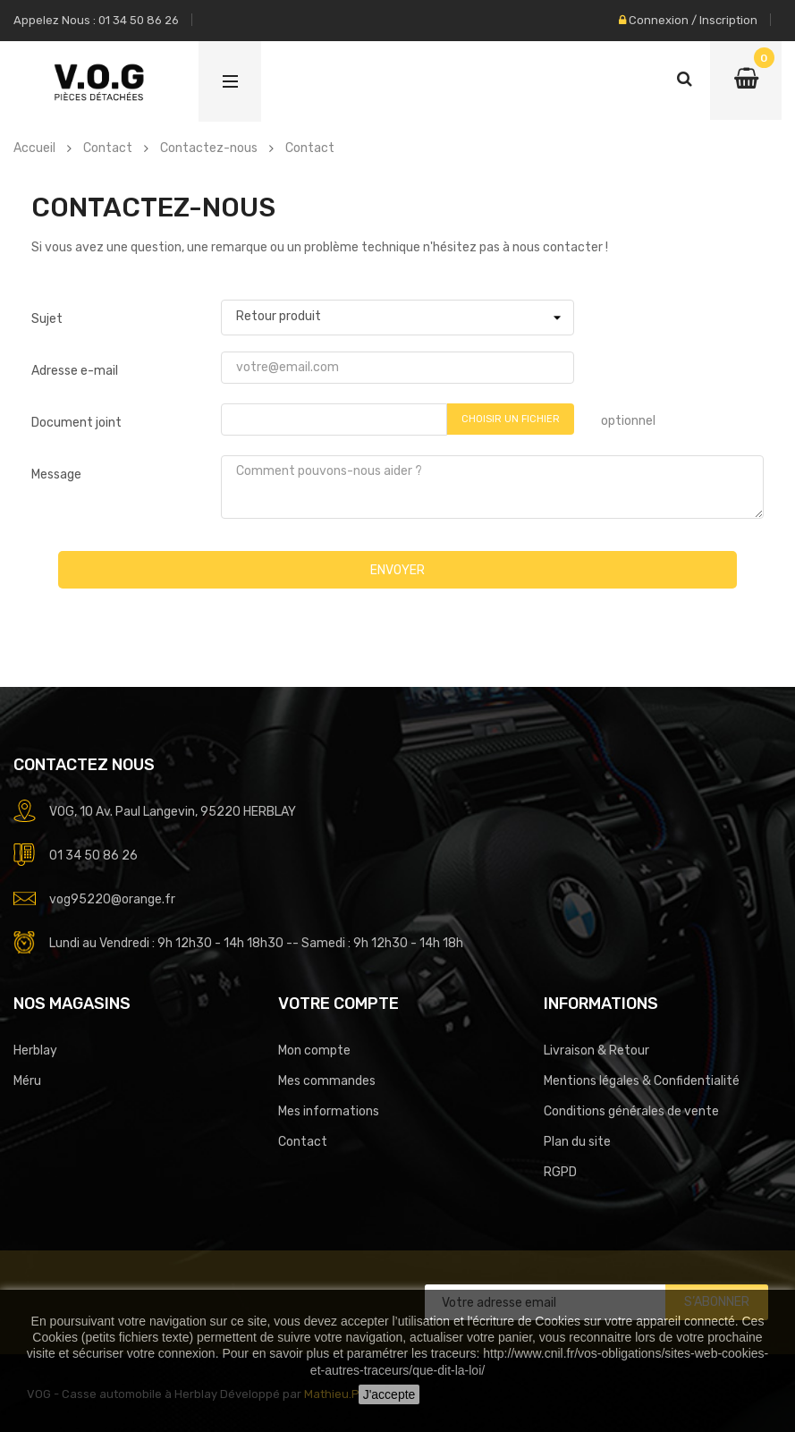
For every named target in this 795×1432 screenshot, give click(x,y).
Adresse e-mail (74, 370)
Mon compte (314, 1050)
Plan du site (577, 1141)
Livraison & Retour (596, 1050)
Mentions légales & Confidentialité (642, 1081)
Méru (27, 1081)
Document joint (76, 422)
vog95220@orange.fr (112, 899)
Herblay (35, 1050)
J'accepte (389, 1394)
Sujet (47, 318)
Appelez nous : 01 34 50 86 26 (96, 20)
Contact (302, 1141)
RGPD (560, 1172)
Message (56, 474)
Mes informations (328, 1111)
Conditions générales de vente (631, 1111)
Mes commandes (327, 1081)
